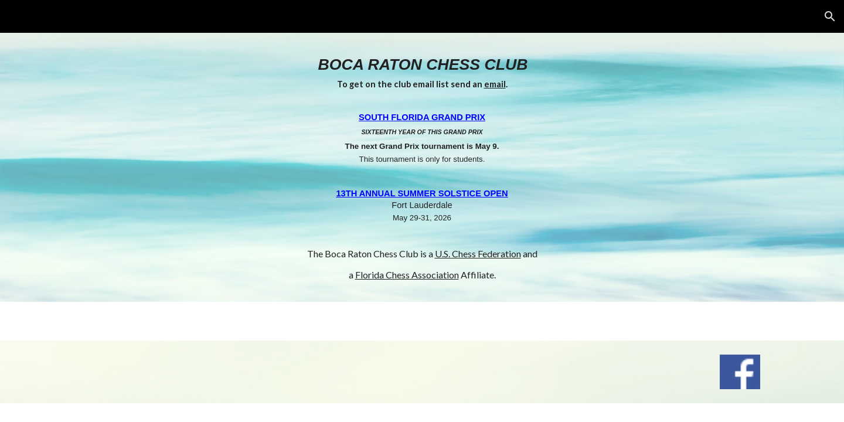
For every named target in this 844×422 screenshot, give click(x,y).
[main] (422, 167)
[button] (830, 16)
